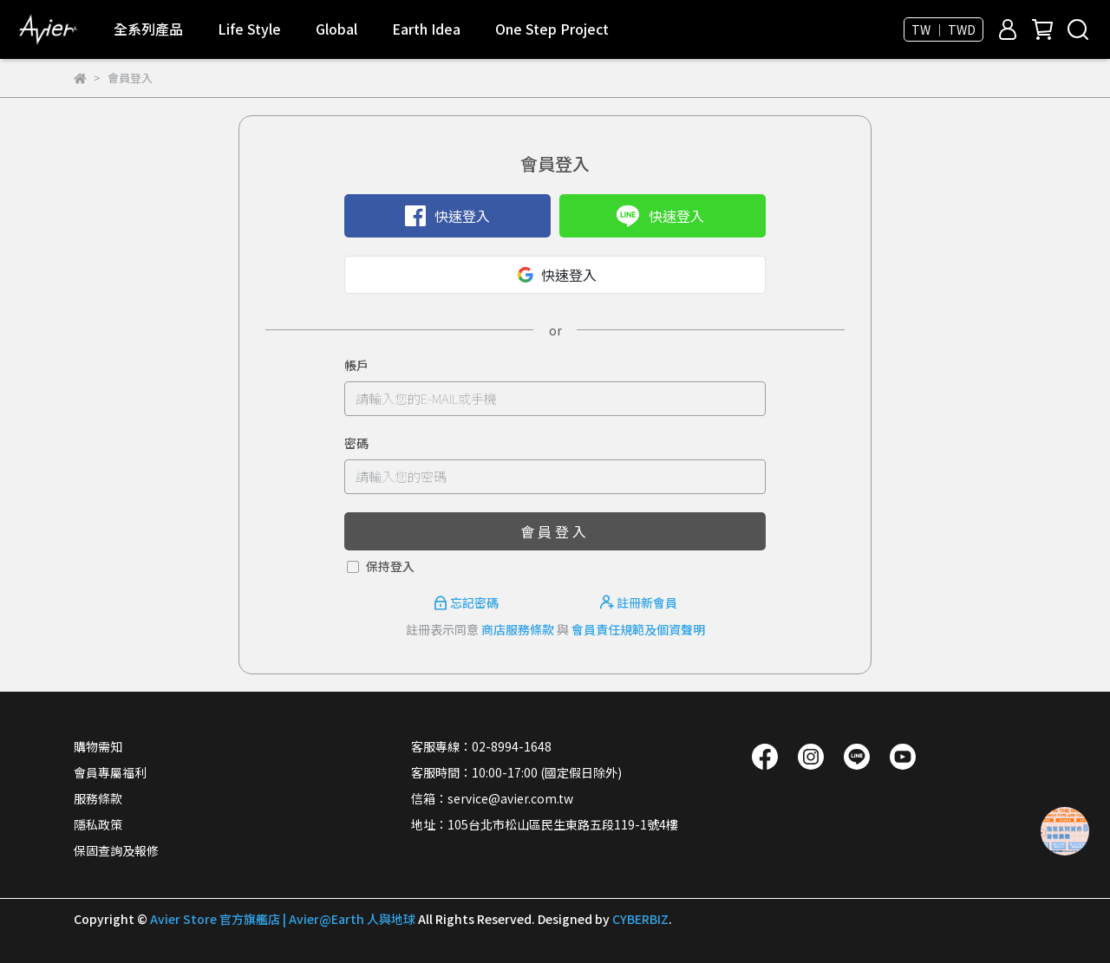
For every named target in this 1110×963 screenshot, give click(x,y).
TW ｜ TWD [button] (943, 29)
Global (336, 28)
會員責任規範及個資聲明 (638, 629)
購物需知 (98, 746)
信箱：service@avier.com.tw (492, 798)
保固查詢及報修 (116, 850)
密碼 (356, 443)
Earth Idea (426, 28)
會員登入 (555, 531)
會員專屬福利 (110, 772)
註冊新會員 (638, 602)
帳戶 (356, 365)
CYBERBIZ (640, 918)
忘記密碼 (467, 602)
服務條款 (98, 798)
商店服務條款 (517, 629)
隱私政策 (98, 824)
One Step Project (552, 28)
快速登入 (447, 215)
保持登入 (390, 566)
